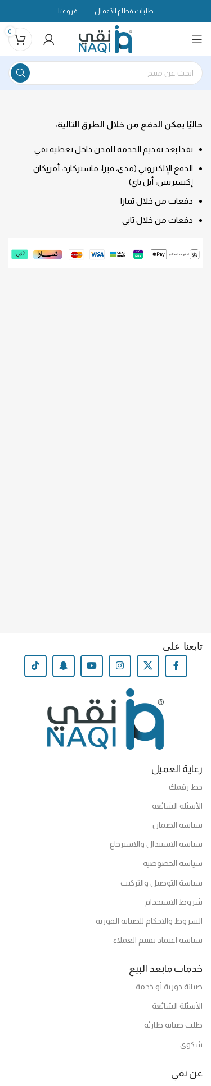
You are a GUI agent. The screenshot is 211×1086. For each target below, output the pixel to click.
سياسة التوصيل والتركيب (161, 882)
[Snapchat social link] (63, 666)
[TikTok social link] (35, 666)
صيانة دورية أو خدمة (169, 986)
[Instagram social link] (120, 666)
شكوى (191, 1044)
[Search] (105, 73)
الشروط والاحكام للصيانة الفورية (149, 920)
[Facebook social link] (176, 666)
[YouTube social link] (91, 666)
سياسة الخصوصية (173, 863)
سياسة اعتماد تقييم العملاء (158, 940)
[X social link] (148, 666)
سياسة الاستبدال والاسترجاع (156, 843)
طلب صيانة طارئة (173, 1024)
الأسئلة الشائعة (177, 805)
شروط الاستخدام (174, 901)
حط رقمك (186, 786)
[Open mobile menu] (197, 39)
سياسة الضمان (177, 824)
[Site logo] (105, 38)
